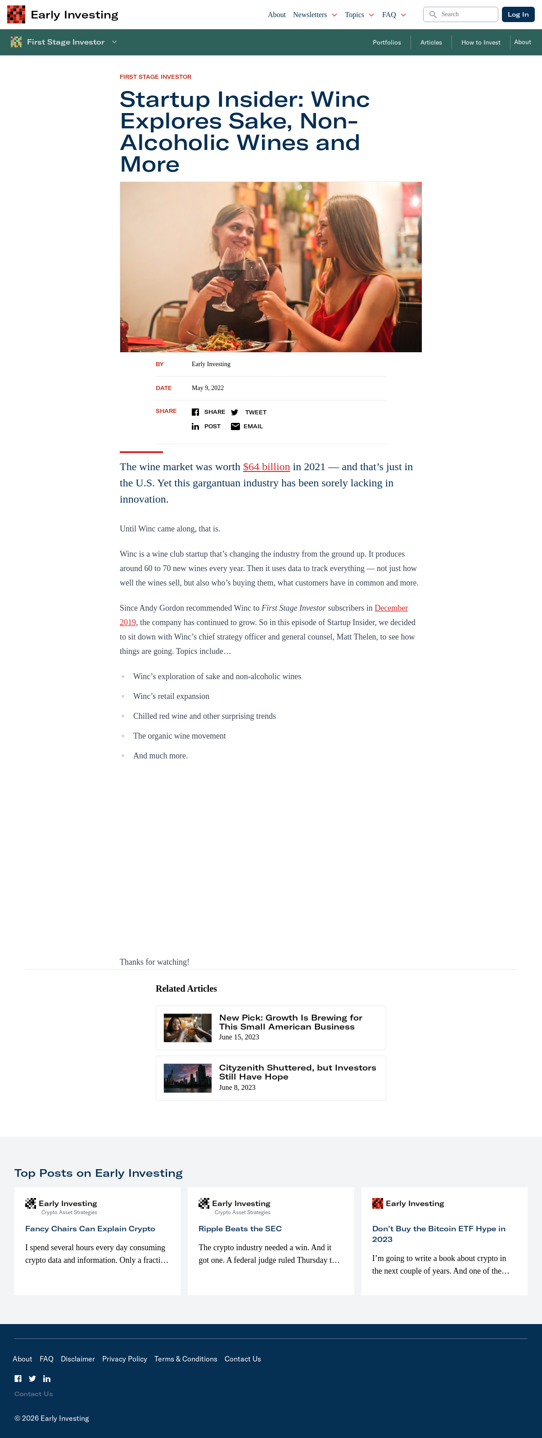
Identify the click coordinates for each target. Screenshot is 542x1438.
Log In (518, 14)
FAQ (394, 14)
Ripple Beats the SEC (240, 1228)
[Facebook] (18, 1378)
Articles (431, 42)
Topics (360, 14)
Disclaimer (78, 1358)
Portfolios (387, 42)
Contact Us (243, 1358)
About (277, 14)
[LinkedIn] (46, 1378)
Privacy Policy (124, 1358)
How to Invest (481, 42)
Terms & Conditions (185, 1358)
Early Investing (211, 364)
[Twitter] (32, 1378)
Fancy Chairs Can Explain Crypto (90, 1228)
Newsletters (315, 14)
